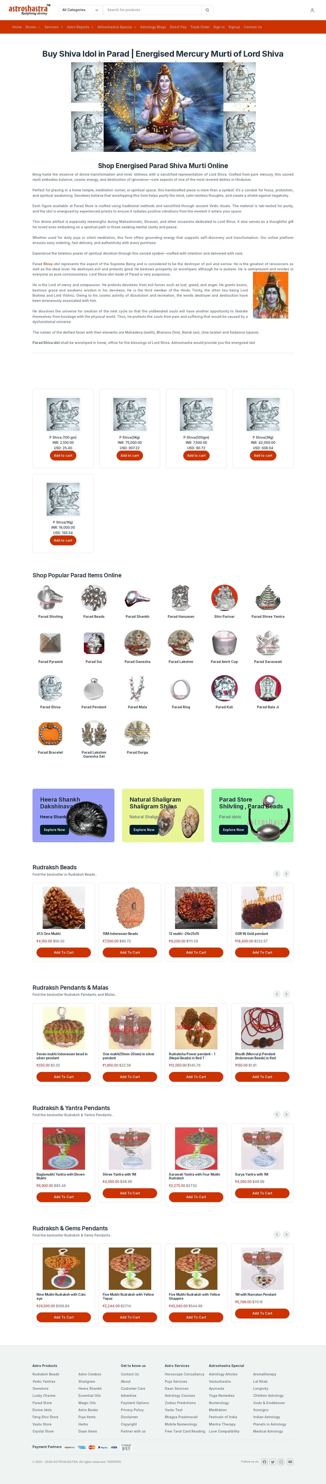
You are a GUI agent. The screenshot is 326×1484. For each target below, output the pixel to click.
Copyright (129, 1424)
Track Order (200, 27)
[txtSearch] (152, 10)
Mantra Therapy (222, 1424)
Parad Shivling (50, 616)
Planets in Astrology (269, 1424)
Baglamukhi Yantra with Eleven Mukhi (61, 1176)
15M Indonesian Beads (120, 934)
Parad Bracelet (50, 752)
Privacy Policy (132, 1410)
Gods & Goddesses (269, 1403)
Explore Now (54, 830)
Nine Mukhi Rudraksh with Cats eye (61, 1296)
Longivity (260, 1388)
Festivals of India (223, 1417)
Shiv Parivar (224, 616)
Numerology (219, 1403)
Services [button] (52, 27)
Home (17, 27)
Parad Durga (137, 752)
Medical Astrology (268, 1431)
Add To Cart (64, 952)
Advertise (128, 1395)
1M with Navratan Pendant (255, 1294)
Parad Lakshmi (181, 662)
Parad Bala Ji (268, 707)
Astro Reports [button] (78, 27)
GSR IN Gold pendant (251, 934)
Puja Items (87, 1417)
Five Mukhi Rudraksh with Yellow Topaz (128, 1296)
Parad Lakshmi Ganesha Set (94, 754)
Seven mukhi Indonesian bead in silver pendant (62, 1056)
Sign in (219, 27)
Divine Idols (42, 1410)
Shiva (48, 264)
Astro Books (88, 1410)
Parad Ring (181, 707)
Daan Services (177, 1388)
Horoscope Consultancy (184, 1374)
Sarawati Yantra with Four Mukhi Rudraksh (194, 1176)
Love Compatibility (224, 1431)
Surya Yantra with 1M (251, 1174)
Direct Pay (178, 27)
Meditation (218, 1410)
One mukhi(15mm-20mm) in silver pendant (129, 1056)
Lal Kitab (260, 1381)
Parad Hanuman (181, 616)
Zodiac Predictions (180, 1403)
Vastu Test (174, 1410)
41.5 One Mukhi (49, 934)
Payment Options (135, 1403)
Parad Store (42, 1403)
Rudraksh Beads (46, 1374)
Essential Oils (89, 1395)
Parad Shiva (50, 707)
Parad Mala (137, 707)
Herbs (83, 1424)
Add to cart (63, 455)
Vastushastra (220, 1381)
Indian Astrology (266, 1417)
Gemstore (41, 1388)
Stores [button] (30, 27)
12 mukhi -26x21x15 (184, 934)
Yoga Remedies (222, 1395)
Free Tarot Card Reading (185, 1431)
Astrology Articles (223, 1374)
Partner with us (133, 1431)
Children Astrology (268, 1395)
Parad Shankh (137, 616)
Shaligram (86, 1381)
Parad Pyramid (50, 662)
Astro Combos (89, 1374)
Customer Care (133, 1388)
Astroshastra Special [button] (115, 27)
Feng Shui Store (45, 1417)
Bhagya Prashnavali (181, 1417)
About (125, 1381)
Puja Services (176, 1381)
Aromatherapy (264, 1374)
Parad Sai (94, 662)
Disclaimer (129, 1417)
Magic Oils (87, 1403)
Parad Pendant (94, 707)
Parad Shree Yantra (268, 616)
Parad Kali (224, 707)
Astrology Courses (180, 1395)
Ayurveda (216, 1388)
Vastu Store (42, 1424)
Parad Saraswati (268, 662)
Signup (234, 27)
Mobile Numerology (181, 1424)
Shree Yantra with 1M (119, 1174)
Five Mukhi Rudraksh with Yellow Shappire (194, 1296)
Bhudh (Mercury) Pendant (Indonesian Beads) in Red (255, 1056)
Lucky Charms (44, 1395)
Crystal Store (43, 1431)
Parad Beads (94, 616)
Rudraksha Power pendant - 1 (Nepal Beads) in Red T (192, 1056)
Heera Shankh (90, 1388)
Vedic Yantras (44, 1381)
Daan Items (87, 1431)
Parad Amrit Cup (224, 662)
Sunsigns (261, 1410)
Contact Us (253, 27)
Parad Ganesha (138, 662)
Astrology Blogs (153, 27)
